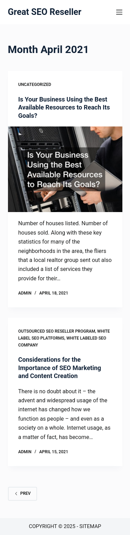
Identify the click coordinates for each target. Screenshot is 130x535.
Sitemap (90, 526)
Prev (23, 493)
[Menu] (119, 12)
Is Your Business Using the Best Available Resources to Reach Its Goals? (64, 107)
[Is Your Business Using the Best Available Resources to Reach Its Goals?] (65, 169)
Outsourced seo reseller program (56, 331)
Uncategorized (34, 84)
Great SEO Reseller (44, 12)
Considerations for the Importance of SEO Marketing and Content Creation (59, 367)
